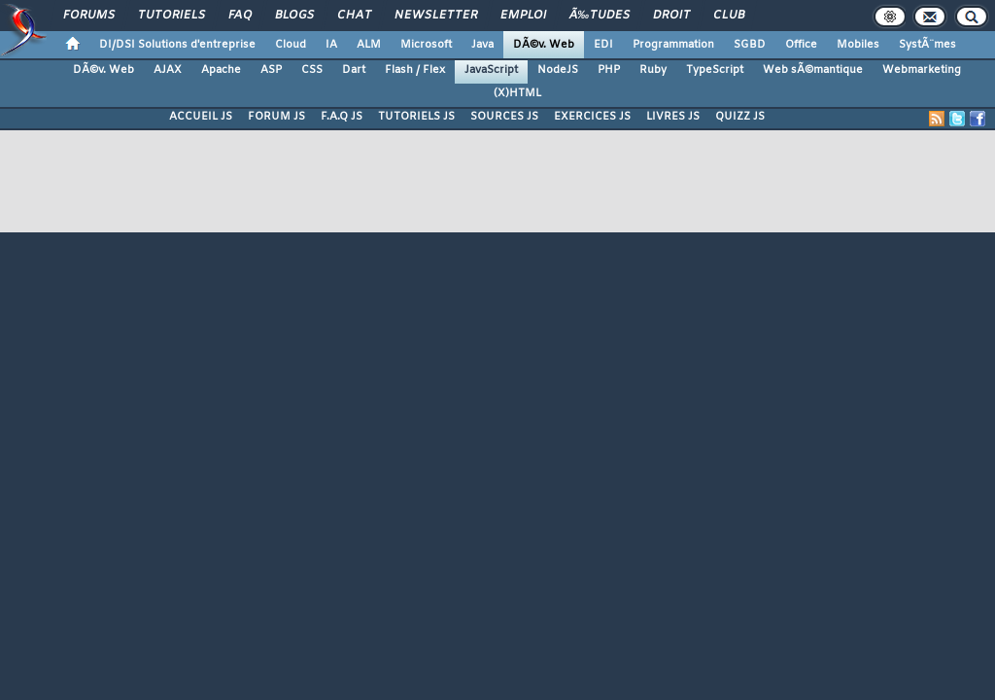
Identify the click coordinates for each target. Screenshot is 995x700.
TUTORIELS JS (416, 116)
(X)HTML (517, 93)
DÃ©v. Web (543, 45)
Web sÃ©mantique (813, 70)
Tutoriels (171, 15)
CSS (312, 70)
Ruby (653, 70)
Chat (354, 15)
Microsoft (426, 45)
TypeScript (714, 70)
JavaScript (491, 70)
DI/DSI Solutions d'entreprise (177, 45)
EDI (603, 45)
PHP (609, 70)
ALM (369, 45)
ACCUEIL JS (200, 116)
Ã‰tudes (599, 15)
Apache (221, 70)
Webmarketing (921, 70)
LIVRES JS (673, 116)
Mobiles (858, 45)
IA (331, 45)
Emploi (523, 15)
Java (482, 45)
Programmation (673, 45)
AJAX (168, 70)
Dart (353, 70)
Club (728, 15)
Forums (89, 15)
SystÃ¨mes (927, 45)
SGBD (750, 45)
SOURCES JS (504, 116)
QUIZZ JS (740, 116)
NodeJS (557, 70)
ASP (271, 70)
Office (801, 45)
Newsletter (436, 15)
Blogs (294, 15)
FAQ (240, 15)
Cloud (290, 45)
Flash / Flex (415, 70)
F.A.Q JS (341, 116)
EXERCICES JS (592, 116)
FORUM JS (276, 116)
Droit (671, 15)
